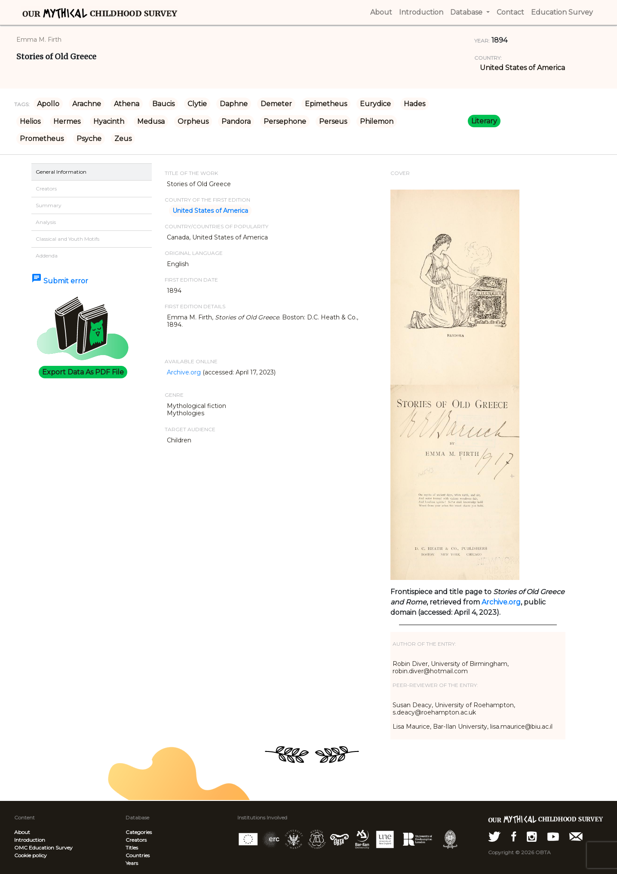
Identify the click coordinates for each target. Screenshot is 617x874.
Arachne (86, 104)
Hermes (66, 121)
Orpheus (193, 121)
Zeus (123, 139)
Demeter (276, 104)
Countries (138, 855)
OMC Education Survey (43, 847)
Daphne (234, 104)
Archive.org (184, 372)
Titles (132, 847)
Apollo (48, 104)
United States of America (522, 68)
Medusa (151, 121)
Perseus (333, 121)
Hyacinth (108, 121)
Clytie (197, 104)
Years (132, 863)
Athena (126, 104)
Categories (139, 832)
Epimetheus (326, 104)
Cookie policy (30, 855)
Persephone (285, 121)
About (22, 832)
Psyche (89, 139)
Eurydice (375, 104)
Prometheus (42, 139)
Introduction (29, 840)
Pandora (236, 121)
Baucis (163, 104)
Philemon (376, 121)
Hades (414, 104)
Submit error (59, 281)
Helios (30, 121)
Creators (136, 840)
